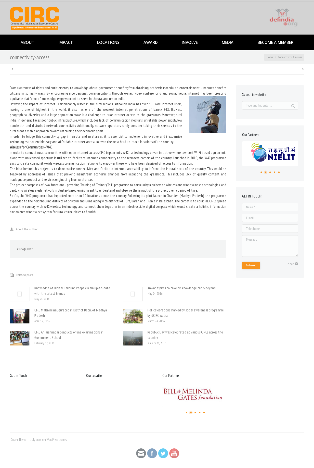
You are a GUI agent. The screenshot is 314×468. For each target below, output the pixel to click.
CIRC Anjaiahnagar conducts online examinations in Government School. (69, 335)
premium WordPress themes (51, 440)
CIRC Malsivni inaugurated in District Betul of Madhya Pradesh (70, 313)
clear (291, 264)
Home (270, 57)
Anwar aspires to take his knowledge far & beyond (181, 288)
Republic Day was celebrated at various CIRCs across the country (185, 335)
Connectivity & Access (290, 57)
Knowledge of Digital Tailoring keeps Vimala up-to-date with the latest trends (72, 291)
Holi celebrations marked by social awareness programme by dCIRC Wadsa (185, 313)
